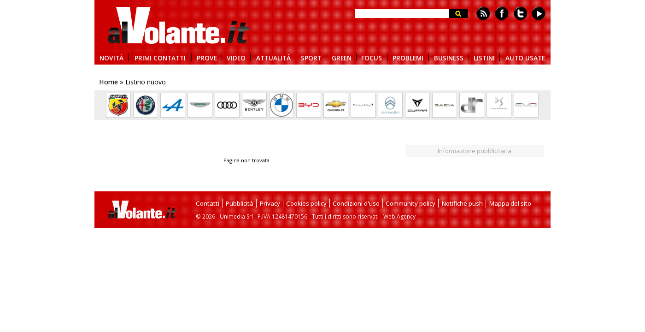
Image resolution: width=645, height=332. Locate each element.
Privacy (269, 203)
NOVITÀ (111, 57)
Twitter (521, 13)
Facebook (502, 13)
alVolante (178, 25)
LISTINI (484, 57)
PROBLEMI (408, 57)
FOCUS (371, 57)
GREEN (342, 57)
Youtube (538, 13)
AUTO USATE (525, 57)
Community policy (410, 203)
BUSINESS (448, 57)
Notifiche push (462, 203)
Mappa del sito (510, 203)
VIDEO (236, 57)
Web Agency (399, 216)
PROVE (207, 57)
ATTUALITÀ (273, 57)
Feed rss (483, 13)
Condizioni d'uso (356, 203)
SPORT (311, 57)
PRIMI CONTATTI (160, 57)
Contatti (207, 203)
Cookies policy (306, 203)
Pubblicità (239, 203)
